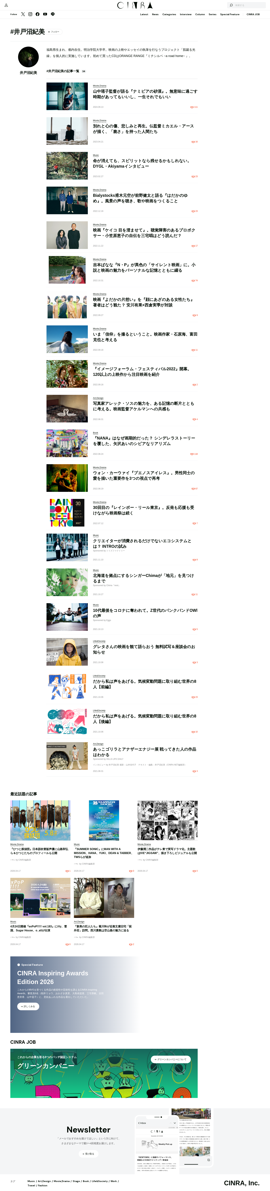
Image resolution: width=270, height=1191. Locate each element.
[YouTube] (45, 18)
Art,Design (44, 1184)
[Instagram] (30, 18)
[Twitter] (23, 18)
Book (86, 1184)
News (155, 17)
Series (212, 17)
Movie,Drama (62, 1184)
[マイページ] (17, 7)
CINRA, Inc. (242, 1186)
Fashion (42, 1189)
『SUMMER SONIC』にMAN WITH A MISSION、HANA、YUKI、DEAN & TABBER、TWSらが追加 (104, 856)
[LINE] (53, 18)
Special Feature (230, 17)
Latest (144, 17)
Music (31, 1184)
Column (200, 17)
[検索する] (220, 7)
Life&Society (100, 1184)
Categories (169, 17)
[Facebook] (37, 18)
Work (114, 1184)
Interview (185, 17)
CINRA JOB (253, 17)
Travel (31, 1189)
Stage (76, 1184)
